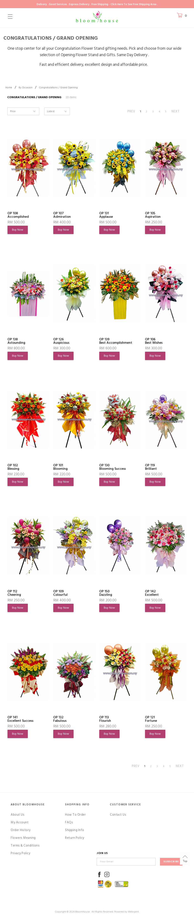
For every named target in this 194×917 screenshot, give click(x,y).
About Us (17, 814)
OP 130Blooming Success (112, 467)
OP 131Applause (106, 215)
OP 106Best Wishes (154, 341)
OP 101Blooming (60, 467)
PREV (131, 111)
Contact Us (118, 814)
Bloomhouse (82, 912)
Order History (21, 830)
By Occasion (26, 88)
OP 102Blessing (13, 467)
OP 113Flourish (105, 719)
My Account (19, 822)
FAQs (69, 822)
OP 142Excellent (152, 593)
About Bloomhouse (28, 804)
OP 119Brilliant (151, 467)
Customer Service (125, 804)
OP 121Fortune (151, 719)
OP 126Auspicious (61, 341)
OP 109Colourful (60, 593)
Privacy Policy (20, 853)
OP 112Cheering (14, 593)
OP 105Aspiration (153, 215)
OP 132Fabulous (60, 719)
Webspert (133, 912)
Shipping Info (74, 830)
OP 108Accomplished (18, 215)
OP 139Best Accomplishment (115, 341)
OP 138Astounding (16, 341)
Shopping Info (77, 804)
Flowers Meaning (23, 837)
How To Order (75, 814)
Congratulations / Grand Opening (58, 88)
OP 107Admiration (62, 215)
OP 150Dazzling (105, 593)
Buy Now (17, 229)
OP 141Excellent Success (20, 719)
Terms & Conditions (25, 845)
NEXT (176, 111)
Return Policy (74, 837)
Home (8, 88)
